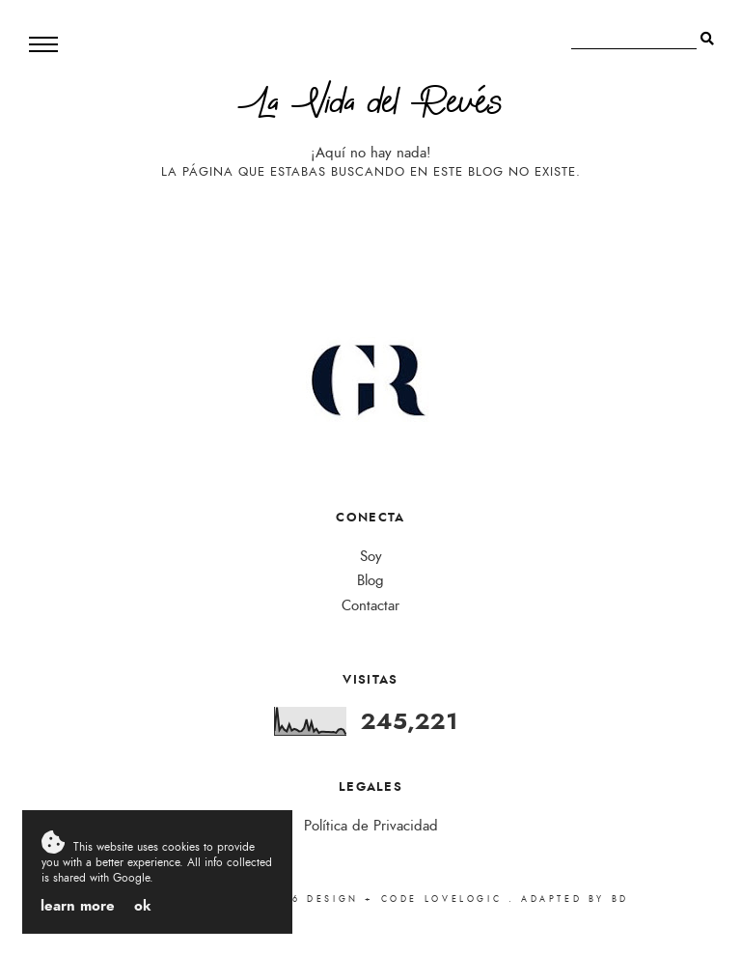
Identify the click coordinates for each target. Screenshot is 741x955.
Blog (370, 581)
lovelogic (466, 899)
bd (620, 899)
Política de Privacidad (371, 826)
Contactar (370, 606)
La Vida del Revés (370, 106)
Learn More (78, 905)
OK (142, 905)
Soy (371, 557)
